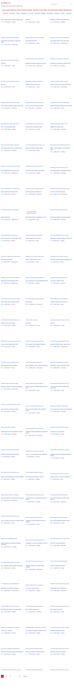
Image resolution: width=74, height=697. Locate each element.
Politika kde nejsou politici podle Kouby (35, 177)
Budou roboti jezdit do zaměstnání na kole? (36, 224)
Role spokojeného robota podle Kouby (10, 177)
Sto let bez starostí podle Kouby (57, 198)
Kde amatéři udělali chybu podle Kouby (59, 46)
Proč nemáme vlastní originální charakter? (35, 352)
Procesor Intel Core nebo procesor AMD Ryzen (61, 417)
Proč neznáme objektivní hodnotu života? (60, 530)
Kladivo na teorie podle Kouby (33, 90)
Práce (19, 10)
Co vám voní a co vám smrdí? (57, 440)
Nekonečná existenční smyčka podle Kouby (36, 68)
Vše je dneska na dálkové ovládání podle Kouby (12, 111)
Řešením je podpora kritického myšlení (10, 463)
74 (20, 687)
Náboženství (5, 12)
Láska (7, 10)
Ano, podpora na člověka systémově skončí (36, 641)
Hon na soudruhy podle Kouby (8, 132)
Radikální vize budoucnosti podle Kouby (59, 24)
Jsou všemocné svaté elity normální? (9, 417)
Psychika (30, 10)
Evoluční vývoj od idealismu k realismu (35, 486)
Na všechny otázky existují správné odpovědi (11, 395)
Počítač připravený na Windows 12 (34, 198)
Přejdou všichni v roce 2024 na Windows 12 (60, 486)
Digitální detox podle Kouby (56, 132)
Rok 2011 (52, 330)
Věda (47, 10)
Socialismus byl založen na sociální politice (11, 619)
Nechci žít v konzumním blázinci (57, 553)
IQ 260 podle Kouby (5, 224)
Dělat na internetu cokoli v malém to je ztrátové (37, 373)
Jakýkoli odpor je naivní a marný (33, 245)
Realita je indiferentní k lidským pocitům (35, 662)
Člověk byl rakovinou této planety (58, 662)
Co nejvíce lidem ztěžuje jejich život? (9, 352)
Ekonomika (56, 10)
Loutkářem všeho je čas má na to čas (59, 309)
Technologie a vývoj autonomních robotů (59, 373)
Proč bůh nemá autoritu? (7, 266)
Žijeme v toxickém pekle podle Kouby (34, 111)
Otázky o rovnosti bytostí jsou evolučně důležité (12, 486)
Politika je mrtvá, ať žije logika (8, 330)
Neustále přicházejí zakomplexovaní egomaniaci (12, 662)
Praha (18, 16)
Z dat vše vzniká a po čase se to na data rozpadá (12, 530)
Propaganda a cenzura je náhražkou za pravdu (36, 553)
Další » (26, 687)
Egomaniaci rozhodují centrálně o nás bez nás (61, 245)
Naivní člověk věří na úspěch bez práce (10, 309)
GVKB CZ (4, 16)
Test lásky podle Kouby (31, 46)
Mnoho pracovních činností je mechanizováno (61, 266)
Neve (2, 695)
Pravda (23, 10)
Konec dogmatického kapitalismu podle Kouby (12, 24)
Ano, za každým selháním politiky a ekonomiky (12, 575)
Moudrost (13, 10)
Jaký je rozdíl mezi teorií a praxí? (33, 266)
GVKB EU (12, 16)
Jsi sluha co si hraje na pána (32, 598)
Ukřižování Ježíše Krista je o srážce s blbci (60, 352)
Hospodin (60, 16)
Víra (50, 10)
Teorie (42, 10)
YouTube (31, 16)
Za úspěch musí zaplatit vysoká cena (9, 598)
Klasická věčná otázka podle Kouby (9, 198)
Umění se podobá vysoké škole (57, 575)
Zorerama (4, 18)
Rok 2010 (28, 24)
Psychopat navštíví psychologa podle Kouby (60, 177)
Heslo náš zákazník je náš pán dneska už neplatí (12, 507)
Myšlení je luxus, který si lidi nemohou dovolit (11, 440)
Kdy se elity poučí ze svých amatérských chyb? (37, 288)
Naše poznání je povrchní (56, 619)
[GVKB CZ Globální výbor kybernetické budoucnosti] (12, 4)
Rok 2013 (3, 68)
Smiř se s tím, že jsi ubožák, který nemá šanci (36, 463)
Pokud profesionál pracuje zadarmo (9, 373)
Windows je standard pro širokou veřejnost (60, 224)
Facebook (38, 16)
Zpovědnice (52, 16)
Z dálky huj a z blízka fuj (6, 641)
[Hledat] (60, 4)
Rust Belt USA (29, 309)
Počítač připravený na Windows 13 (58, 598)
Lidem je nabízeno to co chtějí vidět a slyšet (11, 245)
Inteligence (24, 16)
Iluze (2, 10)
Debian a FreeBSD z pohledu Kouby (34, 154)
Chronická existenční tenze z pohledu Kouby (11, 154)
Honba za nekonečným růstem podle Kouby (60, 90)
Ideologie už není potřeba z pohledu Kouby (60, 68)
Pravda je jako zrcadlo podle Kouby (34, 132)
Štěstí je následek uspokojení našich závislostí (61, 111)
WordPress (14, 695)
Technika (37, 10)
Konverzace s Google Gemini (57, 288)
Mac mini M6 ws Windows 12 (32, 619)
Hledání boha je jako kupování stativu (10, 288)
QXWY (66, 16)
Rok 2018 (3, 90)
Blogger (44, 16)
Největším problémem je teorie (57, 641)
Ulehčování (28, 330)
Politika (63, 10)
